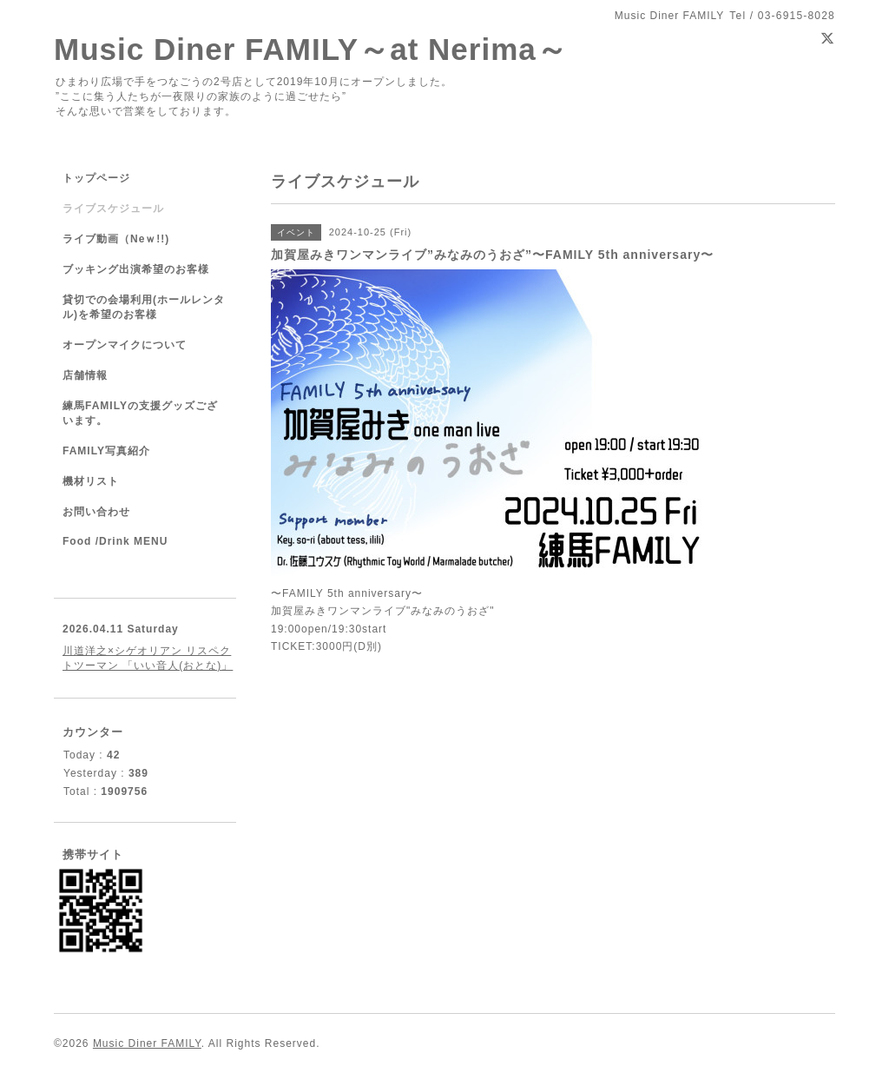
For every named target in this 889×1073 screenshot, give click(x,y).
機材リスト (91, 481)
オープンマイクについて (125, 345)
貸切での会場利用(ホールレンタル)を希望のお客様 (144, 307)
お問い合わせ (96, 512)
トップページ (96, 178)
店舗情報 (85, 375)
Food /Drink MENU (115, 541)
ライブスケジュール (113, 208)
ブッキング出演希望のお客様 (136, 269)
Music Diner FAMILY (147, 1043)
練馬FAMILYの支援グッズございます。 (140, 413)
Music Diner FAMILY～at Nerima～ (311, 49)
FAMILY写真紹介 (106, 451)
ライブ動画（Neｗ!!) (116, 239)
